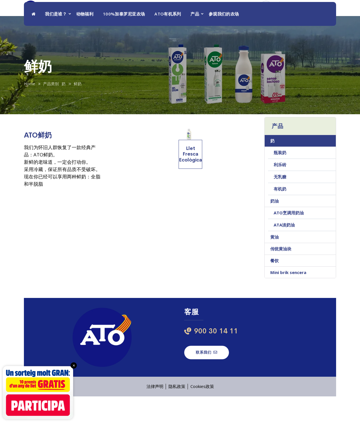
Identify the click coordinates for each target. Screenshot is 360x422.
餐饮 (274, 286)
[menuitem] (325, 14)
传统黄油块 (280, 274)
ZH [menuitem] (319, 14)
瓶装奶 (280, 178)
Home (29, 109)
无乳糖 (280, 202)
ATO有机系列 (167, 39)
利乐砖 (280, 190)
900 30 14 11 (289, 17)
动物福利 (84, 39)
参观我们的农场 (224, 39)
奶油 (274, 226)
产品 (194, 39)
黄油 (274, 262)
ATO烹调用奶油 (289, 238)
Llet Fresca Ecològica (190, 179)
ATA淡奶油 (284, 250)
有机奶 (280, 214)
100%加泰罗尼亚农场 (124, 39)
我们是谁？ (56, 39)
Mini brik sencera (288, 298)
